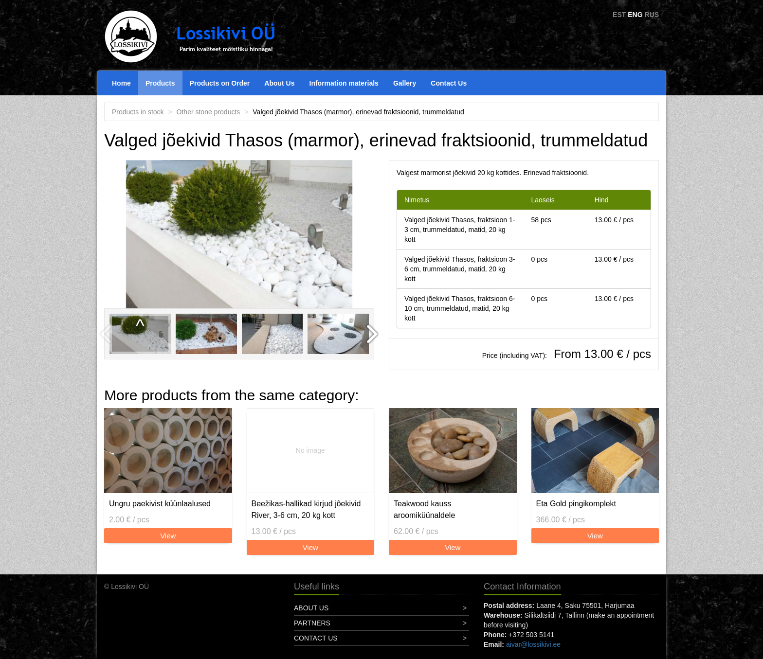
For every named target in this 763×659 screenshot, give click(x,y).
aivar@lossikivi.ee (533, 644)
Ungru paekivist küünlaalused (160, 503)
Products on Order (220, 83)
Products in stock (138, 112)
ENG (635, 14)
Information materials (344, 83)
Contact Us (449, 83)
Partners (312, 623)
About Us (279, 83)
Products (160, 83)
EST (619, 14)
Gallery (404, 83)
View (168, 536)
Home (121, 83)
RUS (651, 14)
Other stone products (208, 112)
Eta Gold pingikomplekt (576, 503)
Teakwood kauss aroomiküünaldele (424, 509)
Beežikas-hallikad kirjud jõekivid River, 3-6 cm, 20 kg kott (306, 509)
